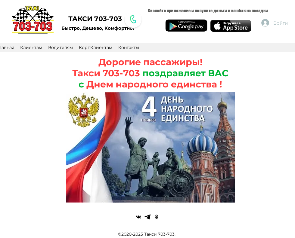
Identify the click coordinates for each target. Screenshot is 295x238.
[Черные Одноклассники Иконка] (157, 217)
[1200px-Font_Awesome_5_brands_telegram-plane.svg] (147, 217)
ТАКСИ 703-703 (95, 19)
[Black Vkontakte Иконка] (138, 217)
